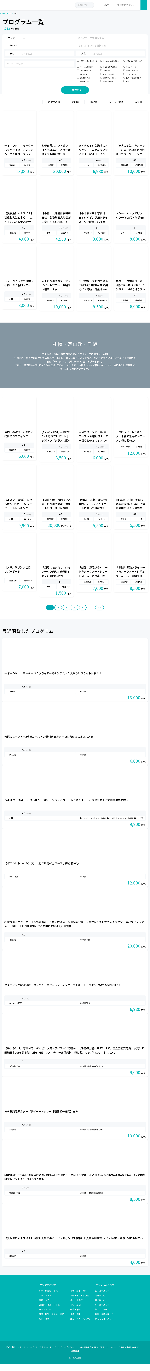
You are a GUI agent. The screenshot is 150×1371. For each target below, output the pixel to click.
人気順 (138, 108)
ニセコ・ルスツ (46, 1302)
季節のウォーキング (109, 78)
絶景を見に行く (85, 81)
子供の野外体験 (85, 78)
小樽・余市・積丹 (78, 1297)
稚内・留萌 (44, 1325)
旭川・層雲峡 (76, 1306)
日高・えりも (45, 1316)
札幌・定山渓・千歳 (48, 1297)
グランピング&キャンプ (134, 61)
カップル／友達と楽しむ (111, 61)
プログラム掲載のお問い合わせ (124, 1354)
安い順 (75, 108)
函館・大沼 (44, 1306)
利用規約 (43, 1354)
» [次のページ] (90, 614)
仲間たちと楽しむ (132, 70)
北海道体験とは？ (13, 1354)
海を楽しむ (100, 1302)
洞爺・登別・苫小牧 (79, 1302)
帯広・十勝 (75, 1316)
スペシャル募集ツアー (87, 67)
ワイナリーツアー (132, 67)
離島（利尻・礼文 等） (80, 1325)
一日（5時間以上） (86, 70)
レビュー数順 (116, 108)
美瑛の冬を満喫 (108, 81)
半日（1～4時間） (109, 74)
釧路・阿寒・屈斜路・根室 (51, 1320)
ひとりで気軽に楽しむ (110, 67)
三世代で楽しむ (108, 70)
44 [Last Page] (99, 614)
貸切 (127, 81)
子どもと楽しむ (131, 74)
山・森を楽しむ (102, 1297)
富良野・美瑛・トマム (49, 1311)
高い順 (93, 108)
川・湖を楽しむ (102, 1311)
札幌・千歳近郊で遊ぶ (133, 78)
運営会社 (75, 1357)
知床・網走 (75, 1320)
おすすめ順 (54, 108)
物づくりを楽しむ (103, 1316)
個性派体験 (83, 74)
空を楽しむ (100, 1306)
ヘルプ (30, 1354)
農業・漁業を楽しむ (104, 1320)
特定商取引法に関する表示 (92, 1354)
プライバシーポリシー (63, 1354)
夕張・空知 (75, 1311)
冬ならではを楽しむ (104, 1325)
